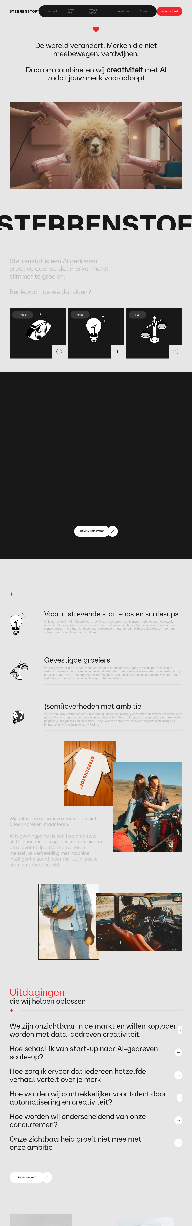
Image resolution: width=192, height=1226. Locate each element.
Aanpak (53, 11)
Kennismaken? (169, 11)
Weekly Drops (93, 11)
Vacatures (123, 11)
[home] (24, 11)
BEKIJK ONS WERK (92, 531)
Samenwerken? (27, 1177)
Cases (143, 11)
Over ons (71, 11)
